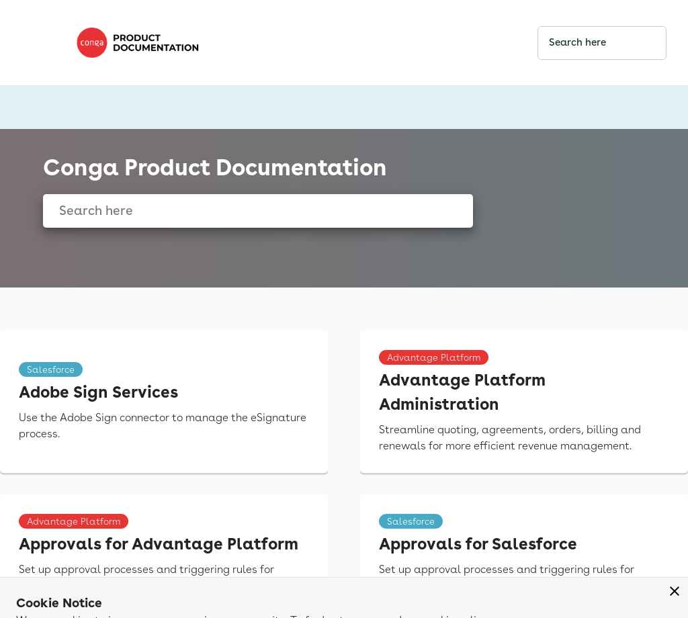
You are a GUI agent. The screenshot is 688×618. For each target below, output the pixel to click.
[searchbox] (642, 43)
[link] (295, 43)
